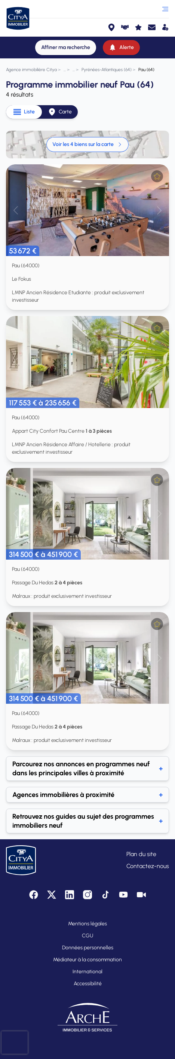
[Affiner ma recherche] (65, 47)
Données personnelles (87, 947)
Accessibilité (88, 983)
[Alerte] (121, 47)
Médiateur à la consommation (87, 959)
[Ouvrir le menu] (165, 9)
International (87, 971)
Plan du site (141, 854)
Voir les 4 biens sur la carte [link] (87, 144)
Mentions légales (87, 923)
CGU (87, 935)
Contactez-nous (147, 866)
